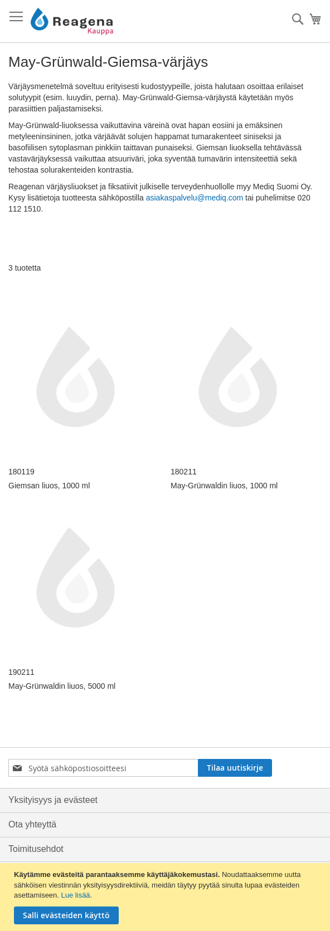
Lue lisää (75, 895)
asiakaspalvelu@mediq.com (195, 197)
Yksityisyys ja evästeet (53, 800)
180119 (21, 471)
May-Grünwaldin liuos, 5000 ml (61, 686)
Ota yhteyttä (32, 824)
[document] (166, 897)
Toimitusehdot (36, 849)
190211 (21, 672)
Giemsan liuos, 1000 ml (49, 485)
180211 (184, 471)
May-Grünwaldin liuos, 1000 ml (224, 485)
